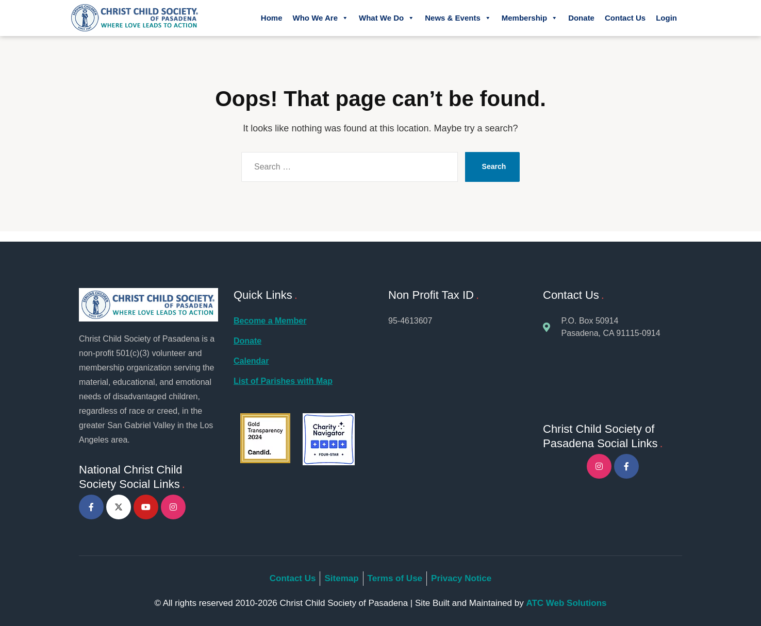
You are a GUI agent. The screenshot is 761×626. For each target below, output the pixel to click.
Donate (581, 17)
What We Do (387, 18)
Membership (530, 18)
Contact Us (625, 17)
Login (666, 17)
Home (272, 17)
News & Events (458, 18)
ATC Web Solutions (566, 603)
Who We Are (320, 18)
